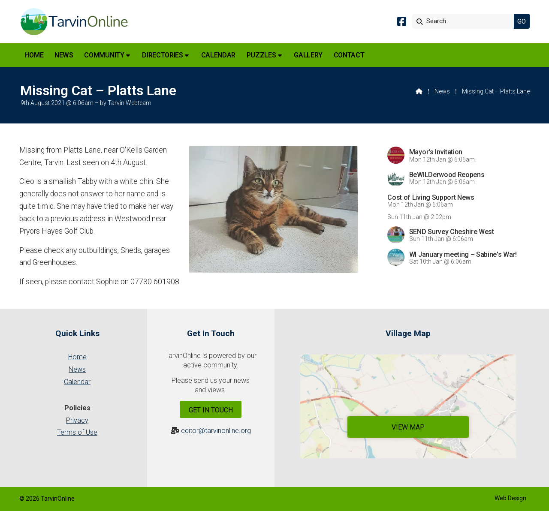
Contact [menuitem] (349, 55)
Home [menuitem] (34, 55)
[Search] (465, 21)
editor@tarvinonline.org (216, 431)
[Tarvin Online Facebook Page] (401, 23)
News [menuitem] (63, 55)
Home (77, 357)
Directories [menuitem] (162, 55)
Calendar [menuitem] (218, 55)
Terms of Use (77, 432)
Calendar (77, 382)
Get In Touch (211, 410)
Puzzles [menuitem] (261, 55)
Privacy (77, 420)
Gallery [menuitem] (308, 55)
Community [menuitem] (104, 55)
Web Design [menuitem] (510, 498)
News (442, 91)
